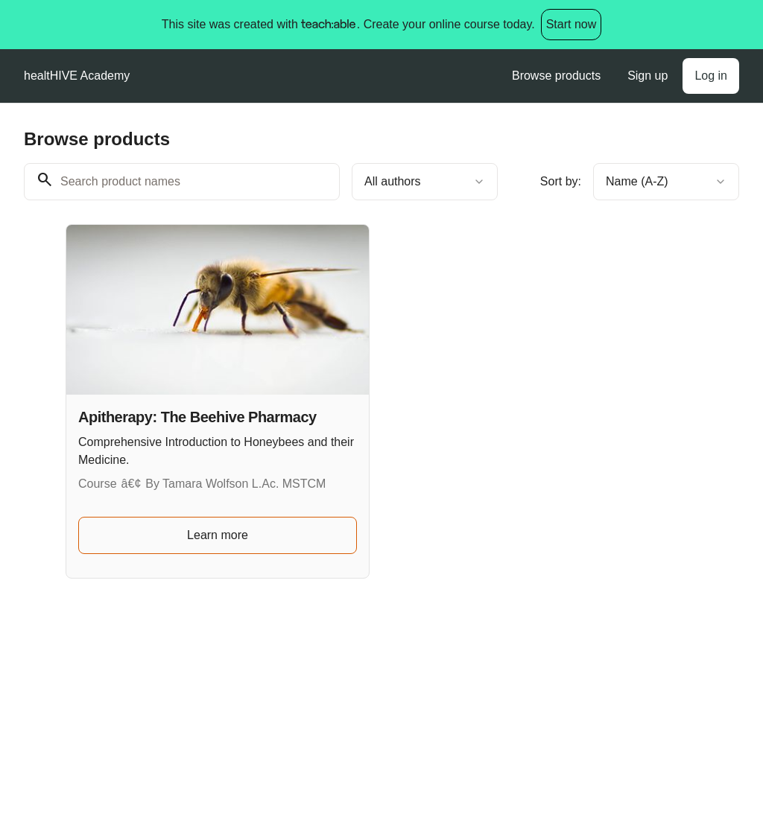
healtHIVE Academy (77, 75)
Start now (571, 24)
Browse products (556, 75)
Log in (710, 75)
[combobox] (425, 181)
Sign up (647, 75)
